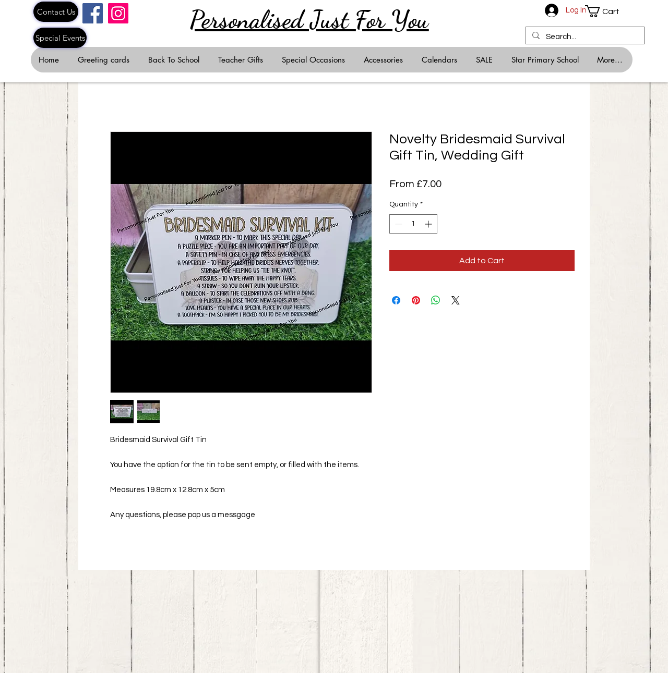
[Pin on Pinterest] (416, 300)
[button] (608, 11)
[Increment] (429, 224)
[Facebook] (92, 13)
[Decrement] (397, 224)
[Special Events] (60, 38)
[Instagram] (118, 13)
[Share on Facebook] (396, 300)
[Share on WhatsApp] (436, 300)
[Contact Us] (55, 12)
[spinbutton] (413, 224)
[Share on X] (455, 300)
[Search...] (584, 36)
